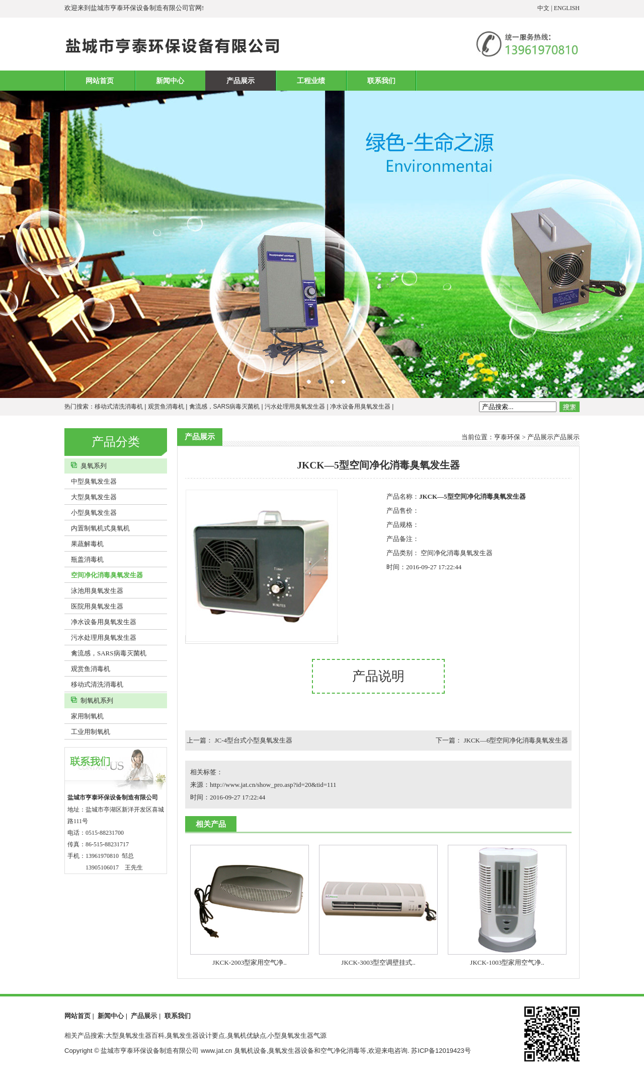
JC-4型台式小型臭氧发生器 (254, 740)
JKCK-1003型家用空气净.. (507, 962)
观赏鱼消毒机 (166, 406)
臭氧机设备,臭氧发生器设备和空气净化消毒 (297, 1050)
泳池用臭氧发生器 (93, 590)
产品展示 (240, 81)
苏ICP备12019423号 (441, 1050)
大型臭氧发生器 (90, 497)
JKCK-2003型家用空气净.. (249, 962)
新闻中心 (170, 81)
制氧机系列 (88, 700)
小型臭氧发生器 (90, 512)
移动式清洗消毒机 (119, 406)
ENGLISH (567, 8)
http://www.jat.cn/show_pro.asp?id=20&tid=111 (273, 784)
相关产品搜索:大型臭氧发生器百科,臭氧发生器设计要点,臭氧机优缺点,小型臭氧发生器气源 (195, 1035)
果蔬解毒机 (84, 544)
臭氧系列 (85, 466)
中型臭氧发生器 (90, 481)
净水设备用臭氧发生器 (360, 406)
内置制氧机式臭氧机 (97, 528)
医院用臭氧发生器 (93, 606)
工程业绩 (311, 81)
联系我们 (381, 81)
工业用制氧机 (87, 731)
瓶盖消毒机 (84, 559)
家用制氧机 (84, 716)
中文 (543, 8)
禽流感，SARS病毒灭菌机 (224, 406)
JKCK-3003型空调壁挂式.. (378, 962)
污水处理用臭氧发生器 (295, 406)
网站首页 (100, 81)
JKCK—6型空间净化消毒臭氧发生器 (515, 740)
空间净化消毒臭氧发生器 (103, 575)
